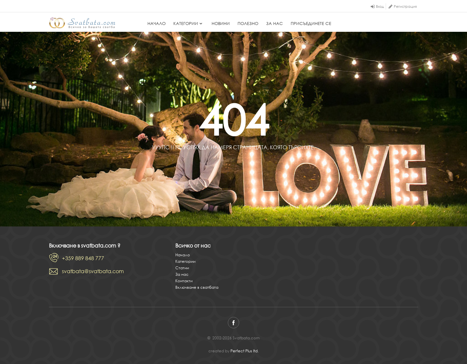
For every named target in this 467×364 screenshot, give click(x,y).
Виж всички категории (259, 162)
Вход (380, 6)
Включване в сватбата (196, 287)
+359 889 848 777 (83, 258)
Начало (156, 23)
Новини (221, 23)
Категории (188, 23)
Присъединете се (311, 23)
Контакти (184, 281)
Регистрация (405, 6)
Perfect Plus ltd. (244, 351)
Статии (182, 268)
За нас (274, 23)
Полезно (248, 23)
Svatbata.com (82, 22)
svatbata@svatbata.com (93, 271)
